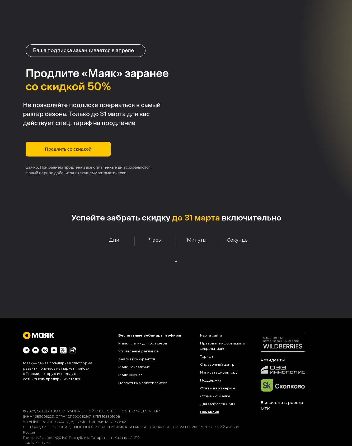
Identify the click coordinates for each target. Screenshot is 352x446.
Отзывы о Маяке (215, 396)
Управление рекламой (138, 351)
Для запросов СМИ (217, 404)
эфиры (174, 335)
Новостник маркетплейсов (142, 383)
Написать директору (218, 372)
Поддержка (210, 380)
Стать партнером (217, 388)
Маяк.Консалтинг (133, 367)
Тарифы (207, 356)
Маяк (123, 343)
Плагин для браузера (148, 343)
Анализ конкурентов (136, 359)
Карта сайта (211, 335)
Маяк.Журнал (130, 375)
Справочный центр (217, 364)
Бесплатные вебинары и (142, 335)
